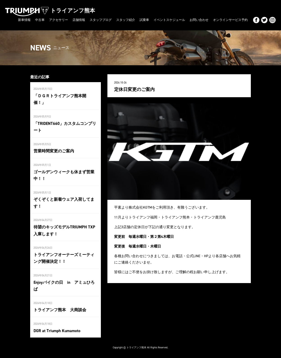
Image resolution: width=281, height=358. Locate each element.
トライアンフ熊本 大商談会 (60, 310)
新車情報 (24, 20)
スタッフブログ (101, 20)
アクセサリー (58, 20)
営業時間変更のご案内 (54, 151)
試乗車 (144, 20)
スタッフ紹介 (125, 20)
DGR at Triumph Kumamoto (57, 330)
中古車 (40, 20)
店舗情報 (79, 20)
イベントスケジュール (169, 20)
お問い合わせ (199, 20)
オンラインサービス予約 (230, 20)
